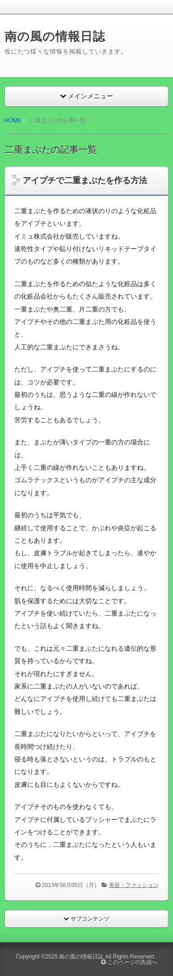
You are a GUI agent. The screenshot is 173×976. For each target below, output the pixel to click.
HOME (13, 120)
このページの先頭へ (129, 962)
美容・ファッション (134, 885)
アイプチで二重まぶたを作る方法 (85, 180)
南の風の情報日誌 (55, 36)
